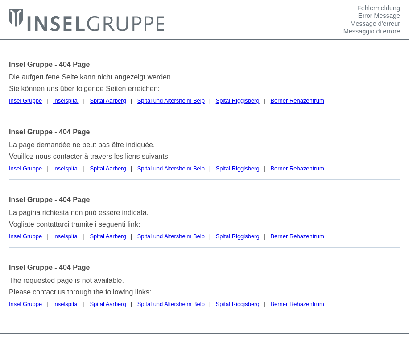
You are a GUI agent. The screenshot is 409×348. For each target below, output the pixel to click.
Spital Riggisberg (238, 100)
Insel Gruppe (25, 100)
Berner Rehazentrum (297, 100)
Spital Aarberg (108, 100)
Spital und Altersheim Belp (171, 100)
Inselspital (66, 100)
